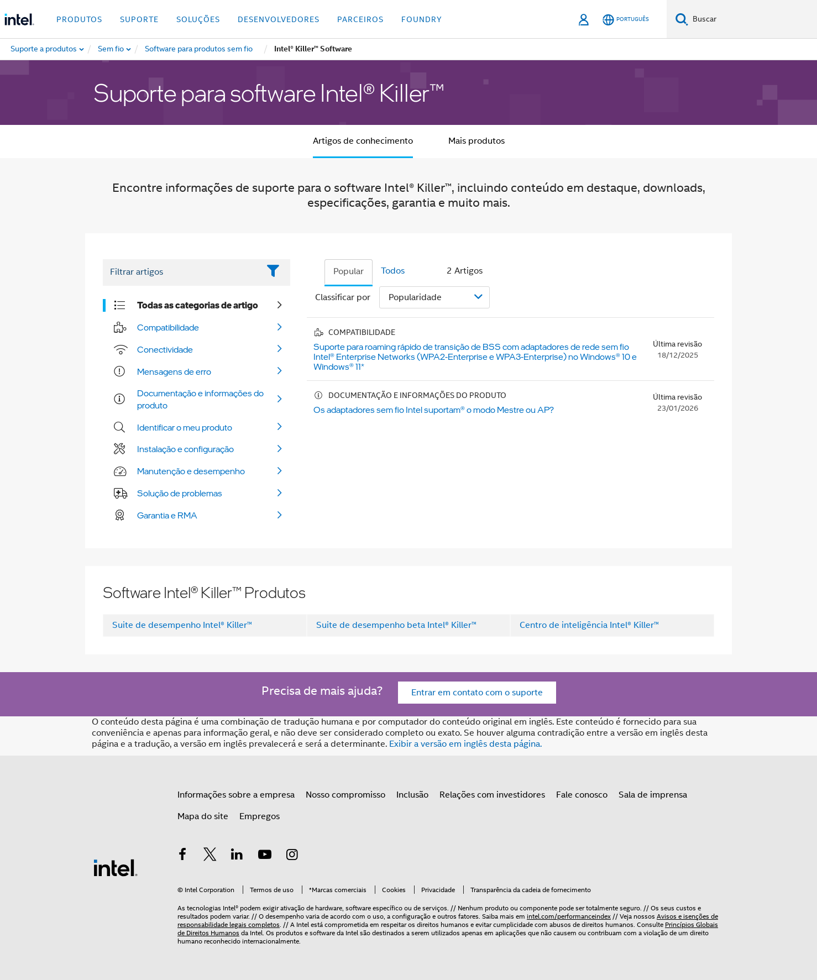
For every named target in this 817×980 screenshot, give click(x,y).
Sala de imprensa (653, 794)
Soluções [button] (198, 19)
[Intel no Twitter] (210, 856)
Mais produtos (476, 140)
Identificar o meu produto (184, 427)
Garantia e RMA (167, 515)
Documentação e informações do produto (200, 399)
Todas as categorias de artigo (197, 305)
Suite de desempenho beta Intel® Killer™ (396, 625)
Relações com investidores (492, 794)
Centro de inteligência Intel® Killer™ (589, 625)
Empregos (259, 816)
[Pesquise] (681, 19)
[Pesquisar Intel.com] (752, 19)
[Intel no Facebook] (182, 856)
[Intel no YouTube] (264, 856)
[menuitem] (111, 49)
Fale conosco (581, 794)
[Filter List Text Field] (181, 272)
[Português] (626, 20)
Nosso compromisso (345, 794)
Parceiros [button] (360, 19)
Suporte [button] (139, 19)
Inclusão (412, 794)
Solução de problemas (179, 493)
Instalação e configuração (185, 448)
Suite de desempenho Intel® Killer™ (182, 625)
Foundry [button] (421, 19)
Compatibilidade (168, 327)
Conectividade (165, 349)
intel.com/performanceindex (569, 916)
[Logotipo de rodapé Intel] (115, 867)
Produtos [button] (79, 19)
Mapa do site (202, 816)
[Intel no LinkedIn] (237, 856)
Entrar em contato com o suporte (477, 692)
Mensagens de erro (174, 371)
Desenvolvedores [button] (279, 19)
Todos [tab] (393, 270)
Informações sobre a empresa (236, 794)
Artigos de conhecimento (363, 140)
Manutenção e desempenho (191, 470)
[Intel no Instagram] (291, 856)
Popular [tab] (348, 271)
